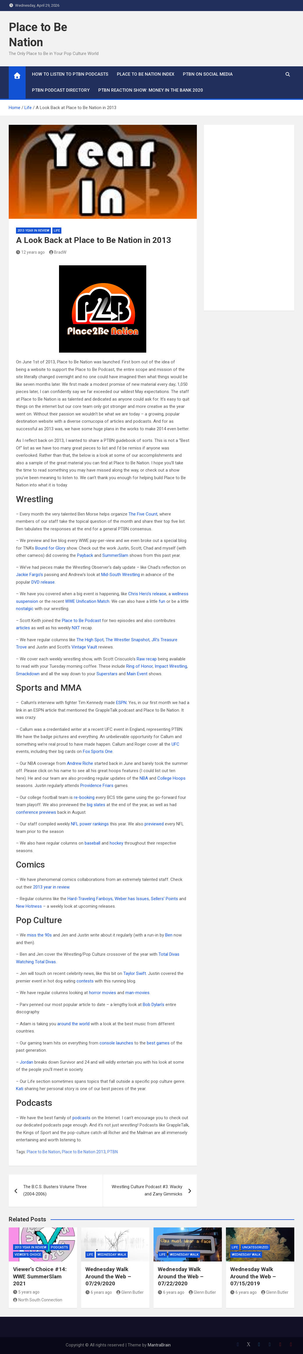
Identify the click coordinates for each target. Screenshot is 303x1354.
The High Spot (90, 639)
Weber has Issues (132, 898)
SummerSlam (115, 555)
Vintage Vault (84, 647)
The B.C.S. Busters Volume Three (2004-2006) (55, 1190)
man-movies (137, 992)
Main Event (137, 673)
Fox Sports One (98, 751)
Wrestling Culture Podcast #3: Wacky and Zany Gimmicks (147, 1190)
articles (23, 627)
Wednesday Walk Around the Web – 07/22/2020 (181, 1276)
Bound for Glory (50, 548)
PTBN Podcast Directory (61, 90)
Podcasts (59, 1247)
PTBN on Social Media (208, 74)
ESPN (121, 702)
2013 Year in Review (33, 230)
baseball (92, 843)
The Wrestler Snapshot (127, 639)
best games (158, 1043)
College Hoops (171, 778)
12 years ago (30, 252)
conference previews (36, 812)
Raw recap (147, 659)
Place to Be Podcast (81, 620)
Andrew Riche (80, 763)
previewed (154, 824)
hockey (116, 843)
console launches (116, 1043)
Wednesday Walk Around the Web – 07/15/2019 (253, 1276)
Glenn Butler (130, 1292)
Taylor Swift (134, 973)
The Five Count (143, 514)
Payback (85, 555)
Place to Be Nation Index (145, 74)
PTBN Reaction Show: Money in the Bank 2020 (150, 90)
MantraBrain (159, 1345)
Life (57, 230)
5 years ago (26, 1292)
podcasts (81, 1117)
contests (85, 981)
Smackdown (28, 673)
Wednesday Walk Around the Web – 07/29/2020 (108, 1276)
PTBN (112, 1151)
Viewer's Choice (28, 1255)
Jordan (26, 1062)
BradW (58, 252)
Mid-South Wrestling (120, 574)
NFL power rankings (90, 824)
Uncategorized (255, 1247)
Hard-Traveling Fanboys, (90, 898)
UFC (175, 744)
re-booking (84, 797)
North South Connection (37, 1300)
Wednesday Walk (111, 1255)
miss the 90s (40, 935)
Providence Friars (96, 785)
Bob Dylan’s (153, 1004)
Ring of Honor (139, 666)
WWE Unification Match (87, 601)
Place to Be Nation (43, 1151)
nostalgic (24, 608)
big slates (96, 804)
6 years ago (98, 1292)
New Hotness (29, 906)
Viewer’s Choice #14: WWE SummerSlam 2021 (40, 1276)
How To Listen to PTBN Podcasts (70, 74)
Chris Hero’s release (147, 593)
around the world (73, 1023)
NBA (144, 778)
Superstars (107, 673)
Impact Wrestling (171, 666)
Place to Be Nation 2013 (84, 1151)
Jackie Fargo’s (29, 574)
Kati (19, 1088)
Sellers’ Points (164, 898)
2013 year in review (51, 887)
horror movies (102, 992)
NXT (76, 627)
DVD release (43, 582)
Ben (168, 935)
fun (162, 601)
